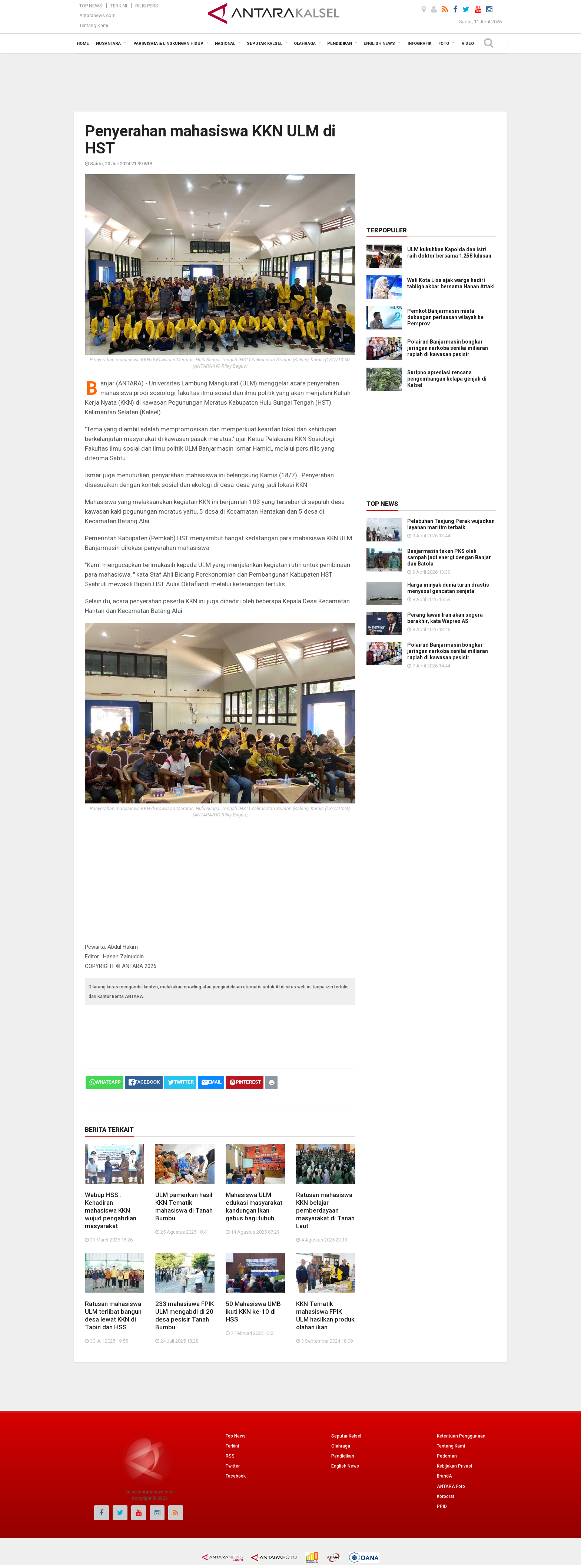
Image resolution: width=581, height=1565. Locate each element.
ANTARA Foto (451, 1486)
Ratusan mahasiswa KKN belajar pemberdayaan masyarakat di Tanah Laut (325, 1210)
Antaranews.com (97, 15)
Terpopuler (386, 230)
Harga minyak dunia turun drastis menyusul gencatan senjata (448, 588)
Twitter (233, 1466)
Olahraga (340, 1446)
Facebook (236, 1476)
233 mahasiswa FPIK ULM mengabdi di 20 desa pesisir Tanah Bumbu (184, 1315)
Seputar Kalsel (346, 1436)
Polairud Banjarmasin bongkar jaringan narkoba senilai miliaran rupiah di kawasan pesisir (447, 348)
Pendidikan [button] (339, 43)
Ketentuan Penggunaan (461, 1436)
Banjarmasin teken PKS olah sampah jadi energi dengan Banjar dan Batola (449, 557)
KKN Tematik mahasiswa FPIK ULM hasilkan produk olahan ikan (325, 1315)
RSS (230, 1456)
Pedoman (447, 1456)
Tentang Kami (93, 25)
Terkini (118, 6)
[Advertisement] (290, 81)
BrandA (444, 1476)
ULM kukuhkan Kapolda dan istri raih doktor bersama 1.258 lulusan (449, 252)
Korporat (445, 1496)
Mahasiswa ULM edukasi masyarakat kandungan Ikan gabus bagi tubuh (254, 1206)
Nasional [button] (225, 43)
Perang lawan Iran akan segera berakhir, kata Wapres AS (445, 618)
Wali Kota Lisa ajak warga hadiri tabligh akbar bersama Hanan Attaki (451, 283)
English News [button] (379, 43)
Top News (90, 6)
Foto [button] (443, 43)
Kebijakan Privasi (454, 1466)
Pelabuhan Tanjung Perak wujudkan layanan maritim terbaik (451, 524)
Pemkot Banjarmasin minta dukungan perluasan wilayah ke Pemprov (445, 317)
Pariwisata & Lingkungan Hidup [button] (168, 43)
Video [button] (468, 43)
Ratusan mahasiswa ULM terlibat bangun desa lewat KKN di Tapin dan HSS (113, 1315)
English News (345, 1466)
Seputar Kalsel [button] (264, 43)
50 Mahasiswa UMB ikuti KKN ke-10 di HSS (253, 1311)
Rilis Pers (146, 6)
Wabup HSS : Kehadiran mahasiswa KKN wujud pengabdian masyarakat (110, 1210)
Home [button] (83, 43)
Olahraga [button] (305, 43)
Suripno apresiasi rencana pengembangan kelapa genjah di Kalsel (447, 378)
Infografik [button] (419, 43)
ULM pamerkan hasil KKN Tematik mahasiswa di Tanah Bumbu (184, 1206)
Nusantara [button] (108, 43)
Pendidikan (342, 1456)
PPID (442, 1506)
